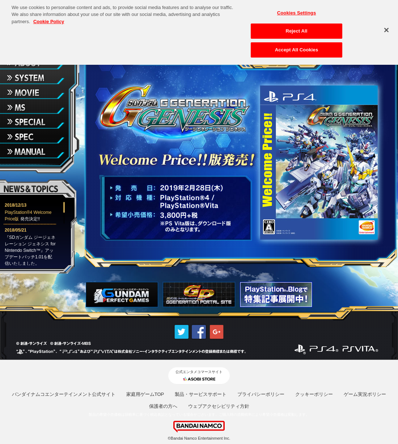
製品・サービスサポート (200, 394)
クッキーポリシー (314, 394)
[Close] (386, 27)
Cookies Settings (296, 10)
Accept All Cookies (296, 47)
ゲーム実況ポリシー (365, 394)
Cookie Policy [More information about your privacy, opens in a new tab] (48, 18)
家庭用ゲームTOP (145, 394)
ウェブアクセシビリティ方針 (218, 406)
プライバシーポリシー (260, 394)
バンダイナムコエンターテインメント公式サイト (63, 394)
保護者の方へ (163, 406)
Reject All (296, 28)
